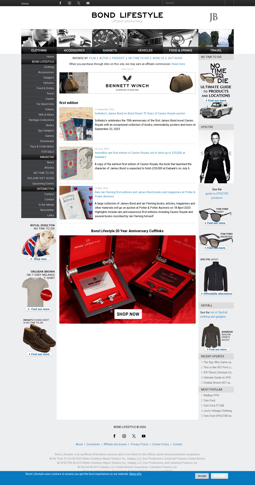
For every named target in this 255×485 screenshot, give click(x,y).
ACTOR (103, 58)
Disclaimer (93, 444)
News (50, 162)
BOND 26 (158, 58)
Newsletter (47, 210)
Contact (49, 199)
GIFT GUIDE (175, 58)
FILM (92, 58)
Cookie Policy (160, 444)
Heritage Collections (41, 120)
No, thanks (219, 477)
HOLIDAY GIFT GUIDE (40, 178)
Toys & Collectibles (42, 146)
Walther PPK (211, 395)
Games (49, 136)
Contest (49, 194)
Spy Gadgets (46, 130)
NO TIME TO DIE (43, 173)
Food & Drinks (45, 88)
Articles (49, 167)
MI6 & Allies (46, 114)
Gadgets (49, 77)
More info (135, 475)
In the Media (46, 204)
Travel (50, 93)
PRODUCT (118, 58)
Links (50, 215)
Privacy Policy (139, 444)
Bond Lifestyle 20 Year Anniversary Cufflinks (127, 231)
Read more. (179, 64)
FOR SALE (47, 151)
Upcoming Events (43, 183)
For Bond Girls (45, 104)
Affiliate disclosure (115, 444)
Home (25, 3)
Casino (50, 98)
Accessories (46, 72)
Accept (202, 477)
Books (50, 125)
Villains (49, 109)
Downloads (47, 141)
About (79, 444)
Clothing (49, 67)
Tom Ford (209, 400)
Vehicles (48, 83)
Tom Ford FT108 (213, 405)
